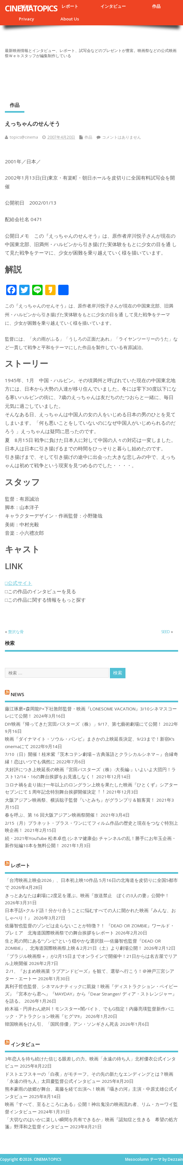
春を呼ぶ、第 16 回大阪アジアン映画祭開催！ (52, 815)
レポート (69, 6)
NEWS (17, 694)
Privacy (26, 19)
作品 (156, 6)
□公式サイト (18, 583)
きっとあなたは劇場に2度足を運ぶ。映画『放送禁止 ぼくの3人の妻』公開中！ (87, 895)
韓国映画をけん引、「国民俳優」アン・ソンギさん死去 (62, 1024)
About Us (69, 19)
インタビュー (113, 6)
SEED (165, 631)
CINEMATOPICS (31, 8)
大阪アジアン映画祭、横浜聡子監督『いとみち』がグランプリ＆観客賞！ (80, 800)
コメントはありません (121, 137)
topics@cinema (24, 137)
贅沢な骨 (16, 631)
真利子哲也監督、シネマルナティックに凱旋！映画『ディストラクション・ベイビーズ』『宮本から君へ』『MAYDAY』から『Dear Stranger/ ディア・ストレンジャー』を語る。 (91, 993)
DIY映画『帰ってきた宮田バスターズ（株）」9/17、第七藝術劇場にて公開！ (83, 724)
